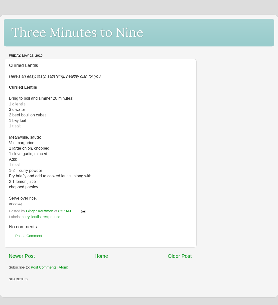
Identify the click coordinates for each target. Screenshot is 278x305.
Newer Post (22, 256)
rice (57, 217)
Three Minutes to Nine (77, 32)
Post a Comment (28, 236)
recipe (47, 217)
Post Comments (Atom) (49, 267)
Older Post (180, 256)
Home (101, 256)
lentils (36, 217)
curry (25, 217)
